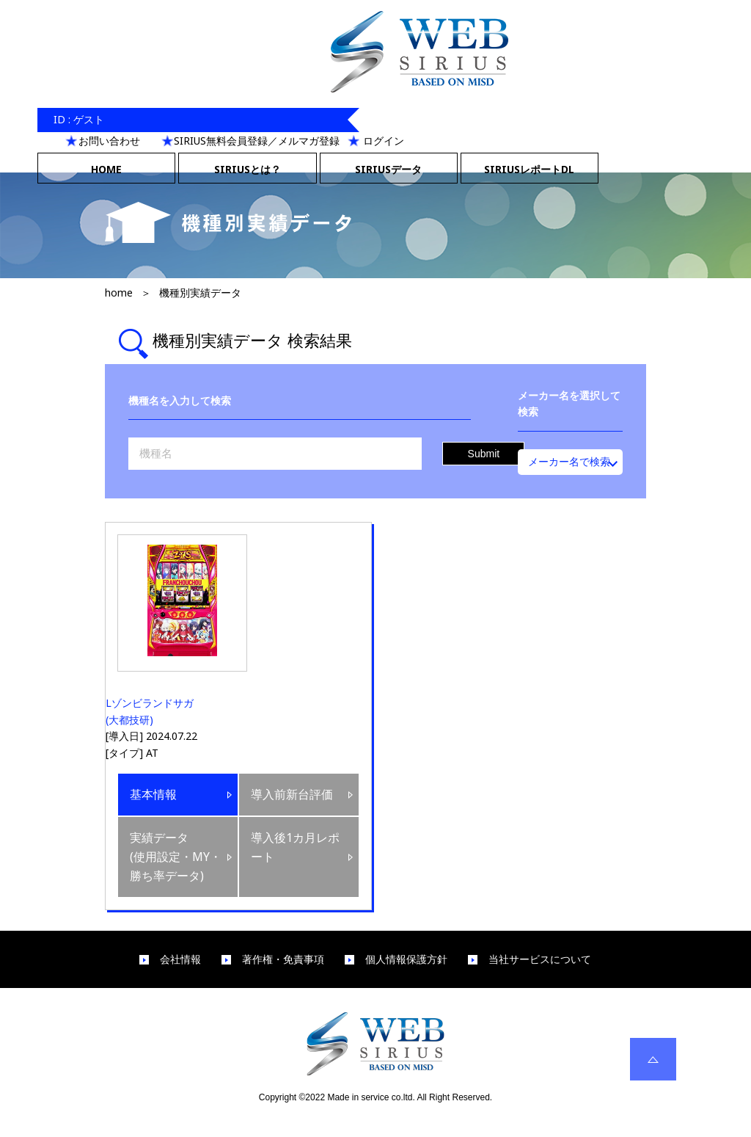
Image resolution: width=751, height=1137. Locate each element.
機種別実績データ (200, 292)
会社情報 (180, 959)
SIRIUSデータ (388, 169)
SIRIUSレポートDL (529, 169)
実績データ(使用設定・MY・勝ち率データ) (175, 856)
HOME (106, 169)
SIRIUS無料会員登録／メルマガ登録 (257, 141)
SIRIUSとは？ (247, 169)
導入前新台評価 (292, 794)
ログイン (383, 141)
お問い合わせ (109, 141)
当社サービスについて (539, 959)
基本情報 (153, 794)
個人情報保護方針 (406, 959)
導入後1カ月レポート (295, 847)
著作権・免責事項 (283, 959)
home (119, 292)
